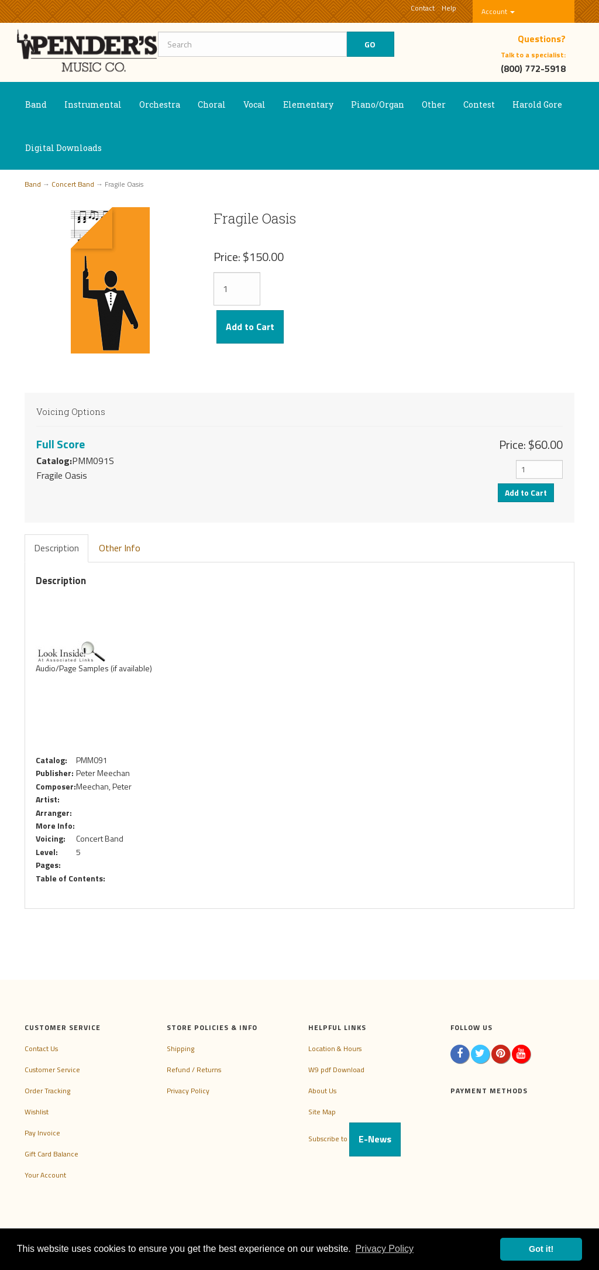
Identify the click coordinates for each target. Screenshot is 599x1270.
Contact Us (41, 1048)
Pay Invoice (42, 1132)
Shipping (180, 1048)
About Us (322, 1090)
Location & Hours (335, 1048)
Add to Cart (250, 327)
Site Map (322, 1111)
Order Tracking (47, 1090)
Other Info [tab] (119, 548)
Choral (212, 104)
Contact (423, 7)
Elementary (308, 104)
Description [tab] (56, 548)
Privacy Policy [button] (384, 1249)
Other (434, 104)
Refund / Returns (194, 1069)
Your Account (45, 1174)
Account (498, 11)
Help (449, 7)
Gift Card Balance (51, 1153)
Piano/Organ (377, 104)
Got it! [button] (541, 1249)
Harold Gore (537, 104)
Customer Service (52, 1069)
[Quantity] (237, 289)
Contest (479, 104)
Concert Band (72, 184)
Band (36, 104)
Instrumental (93, 104)
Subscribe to (354, 1138)
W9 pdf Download (336, 1069)
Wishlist (37, 1111)
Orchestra (159, 104)
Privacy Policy (188, 1090)
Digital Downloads (63, 147)
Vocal (254, 104)
